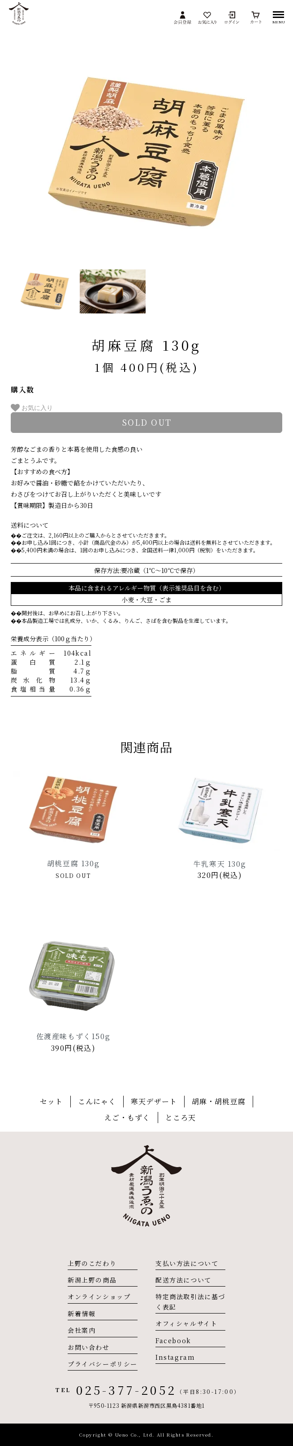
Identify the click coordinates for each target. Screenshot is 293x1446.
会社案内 (81, 1330)
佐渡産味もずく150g (73, 1036)
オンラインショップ (99, 1296)
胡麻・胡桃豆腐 (219, 1101)
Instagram (175, 1357)
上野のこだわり (92, 1263)
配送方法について (183, 1279)
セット (51, 1101)
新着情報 (81, 1313)
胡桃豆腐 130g (73, 863)
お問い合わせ (89, 1347)
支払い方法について (186, 1263)
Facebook (173, 1340)
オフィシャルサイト (186, 1323)
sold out (147, 422)
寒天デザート (154, 1101)
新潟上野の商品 (92, 1279)
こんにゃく (97, 1101)
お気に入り (32, 407)
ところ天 (180, 1117)
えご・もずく (127, 1117)
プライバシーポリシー (103, 1363)
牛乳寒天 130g (220, 864)
